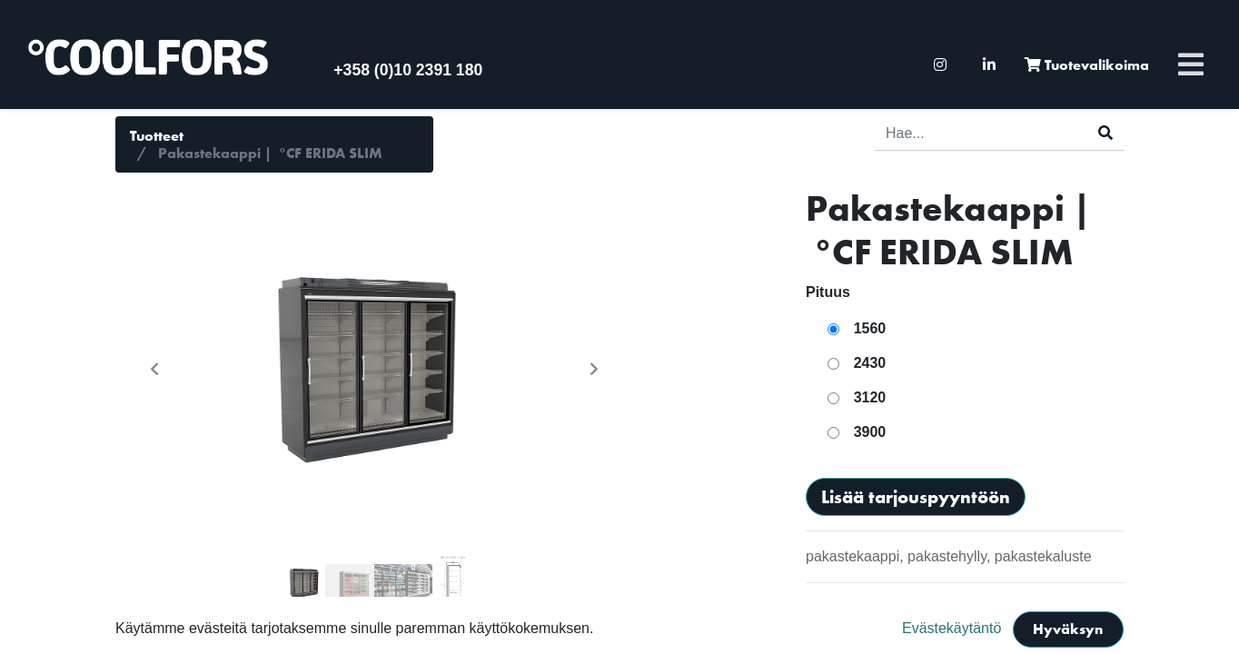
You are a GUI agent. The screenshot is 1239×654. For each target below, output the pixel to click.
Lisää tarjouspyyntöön (915, 497)
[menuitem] (940, 65)
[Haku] (1105, 133)
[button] (154, 369)
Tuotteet (156, 135)
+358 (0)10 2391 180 (407, 70)
